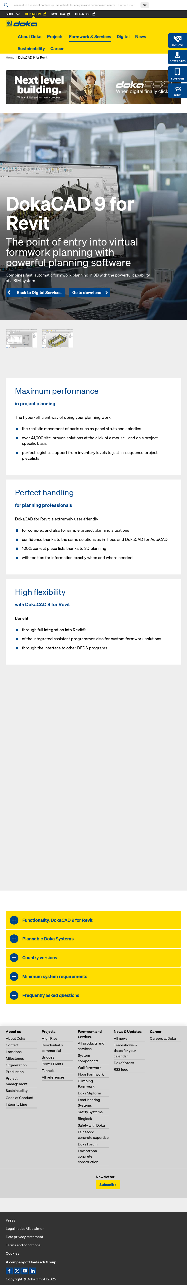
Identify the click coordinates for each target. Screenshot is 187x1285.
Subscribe (108, 1184)
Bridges (48, 1057)
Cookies (12, 1253)
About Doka (29, 37)
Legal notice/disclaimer (25, 1228)
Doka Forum (88, 1144)
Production (15, 1071)
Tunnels (48, 1070)
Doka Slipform (89, 1093)
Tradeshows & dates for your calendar (125, 1050)
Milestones (15, 1058)
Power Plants (52, 1063)
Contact (12, 1045)
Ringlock (85, 1118)
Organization (16, 1065)
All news (121, 1038)
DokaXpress (124, 1062)
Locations (14, 1051)
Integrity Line (16, 1104)
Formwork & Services (90, 37)
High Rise (49, 1038)
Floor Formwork (91, 1074)
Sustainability (31, 48)
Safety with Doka (91, 1125)
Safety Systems (90, 1111)
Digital (123, 37)
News (140, 37)
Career (57, 48)
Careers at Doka (163, 1038)
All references (53, 1077)
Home (10, 57)
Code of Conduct (19, 1097)
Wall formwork (90, 1067)
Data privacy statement (24, 1236)
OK (145, 5)
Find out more (127, 5)
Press (10, 1220)
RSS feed (121, 1069)
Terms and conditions (23, 1245)
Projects (55, 37)
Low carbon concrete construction (88, 1156)
